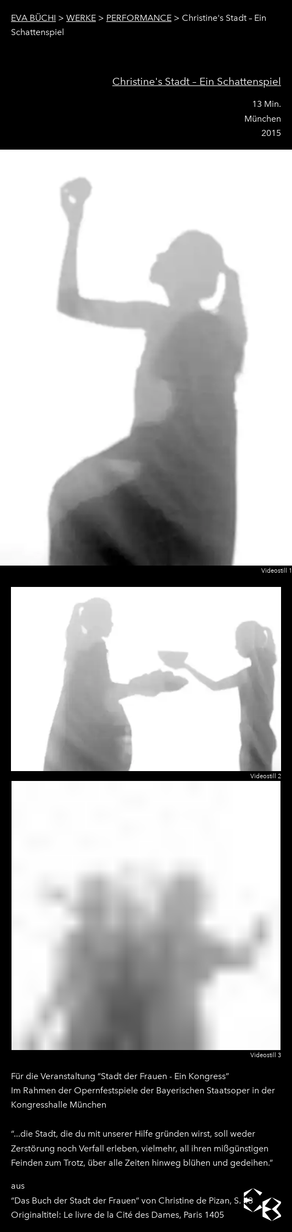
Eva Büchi (33, 18)
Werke (81, 18)
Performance (138, 18)
